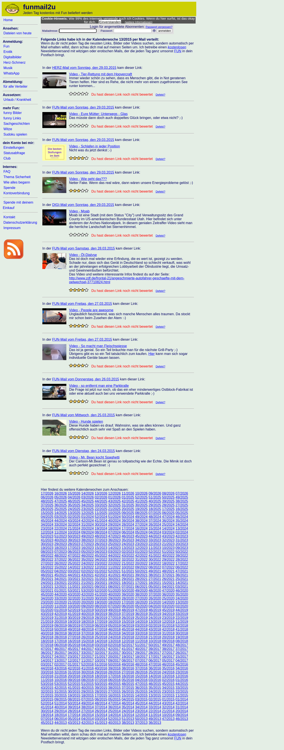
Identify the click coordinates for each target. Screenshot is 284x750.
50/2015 (101, 684)
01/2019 (60, 610)
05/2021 (154, 587)
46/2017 (60, 649)
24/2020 (182, 598)
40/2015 (87, 688)
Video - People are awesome (91, 310)
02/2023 (128, 552)
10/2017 (101, 660)
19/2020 (101, 602)
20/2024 (87, 528)
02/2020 (182, 606)
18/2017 (141, 656)
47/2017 (47, 649)
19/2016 (87, 676)
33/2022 (114, 559)
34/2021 (60, 579)
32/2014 (168, 707)
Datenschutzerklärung (20, 222)
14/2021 (182, 583)
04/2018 (87, 645)
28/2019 (101, 618)
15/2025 (47, 513)
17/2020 (128, 602)
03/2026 (87, 497)
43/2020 (74, 594)
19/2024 (101, 528)
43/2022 (128, 555)
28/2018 (60, 637)
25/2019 (141, 618)
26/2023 (101, 544)
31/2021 (101, 579)
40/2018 (47, 633)
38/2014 (87, 707)
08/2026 (168, 493)
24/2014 (128, 711)
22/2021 (74, 583)
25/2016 (154, 672)
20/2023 (182, 544)
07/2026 (182, 493)
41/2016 (87, 668)
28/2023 (74, 544)
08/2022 (154, 567)
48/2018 (87, 629)
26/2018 (87, 637)
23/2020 (47, 602)
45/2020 (47, 594)
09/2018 (168, 641)
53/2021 (74, 590)
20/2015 (60, 695)
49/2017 (168, 645)
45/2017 (74, 649)
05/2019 (114, 625)
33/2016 (47, 672)
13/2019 (154, 621)
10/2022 (128, 567)
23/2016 (182, 672)
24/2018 (114, 637)
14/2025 (60, 513)
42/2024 (87, 520)
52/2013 (114, 719)
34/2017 (74, 653)
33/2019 (182, 614)
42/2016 (74, 668)
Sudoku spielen (15, 134)
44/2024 (60, 520)
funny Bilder (12, 113)
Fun (6, 46)
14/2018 (101, 641)
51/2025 (154, 497)
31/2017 (114, 653)
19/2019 (74, 621)
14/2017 (47, 660)
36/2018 (101, 633)
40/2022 (168, 555)
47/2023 (114, 536)
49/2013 (154, 719)
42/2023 (182, 536)
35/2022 (87, 559)
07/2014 (47, 719)
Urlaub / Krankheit (17, 99)
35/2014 (128, 707)
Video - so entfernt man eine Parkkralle (99, 386)
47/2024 (168, 517)
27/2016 (128, 672)
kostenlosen (177, 47)
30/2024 (101, 524)
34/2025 (87, 505)
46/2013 (182, 719)
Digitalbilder (12, 57)
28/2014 (74, 711)
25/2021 (182, 579)
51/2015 (87, 684)
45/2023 (141, 536)
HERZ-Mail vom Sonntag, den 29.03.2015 (84, 68)
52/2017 (128, 645)
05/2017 (168, 660)
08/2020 (101, 606)
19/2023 (47, 548)
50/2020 (128, 590)
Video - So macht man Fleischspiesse (98, 346)
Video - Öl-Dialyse (83, 255)
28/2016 (114, 672)
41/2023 (47, 540)
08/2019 (74, 625)
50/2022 (182, 552)
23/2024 (47, 528)
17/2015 (101, 695)
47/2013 (168, 719)
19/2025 (141, 509)
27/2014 (87, 711)
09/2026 (154, 493)
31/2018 (168, 633)
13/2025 (74, 513)
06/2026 (47, 497)
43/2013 (74, 723)
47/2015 (141, 684)
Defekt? (160, 94)
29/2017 (141, 653)
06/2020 (128, 606)
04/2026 (74, 497)
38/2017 (168, 649)
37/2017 (182, 649)
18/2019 (87, 621)
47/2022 (74, 555)
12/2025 (87, 513)
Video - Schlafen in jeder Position (94, 146)
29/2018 (47, 637)
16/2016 (128, 676)
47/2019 (141, 610)
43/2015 (47, 688)
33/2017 (87, 653)
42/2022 (141, 555)
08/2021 (114, 587)
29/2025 (154, 505)
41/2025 (141, 501)
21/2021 (87, 583)
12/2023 (141, 548)
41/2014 (47, 707)
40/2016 (101, 668)
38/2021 (154, 575)
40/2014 (60, 707)
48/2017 (182, 645)
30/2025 (141, 505)
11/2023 (154, 548)
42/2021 (101, 575)
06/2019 (101, 625)
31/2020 (87, 598)
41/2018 (182, 629)
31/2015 (60, 691)
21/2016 (60, 676)
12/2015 (168, 695)
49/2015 (114, 684)
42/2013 (87, 723)
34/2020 (47, 598)
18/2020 (114, 602)
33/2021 (74, 579)
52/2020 (101, 590)
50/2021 (141, 571)
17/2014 (74, 715)
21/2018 (154, 637)
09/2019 (60, 625)
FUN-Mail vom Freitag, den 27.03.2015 (82, 303)
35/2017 (60, 653)
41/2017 (128, 649)
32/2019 (47, 618)
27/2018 (74, 637)
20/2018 (168, 637)
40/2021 (128, 575)
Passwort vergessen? (159, 26)
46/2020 (182, 590)
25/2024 (168, 524)
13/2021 (47, 587)
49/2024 (141, 517)
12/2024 (47, 532)
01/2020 (47, 610)
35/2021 (47, 579)
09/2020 (87, 606)
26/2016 (141, 672)
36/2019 (141, 614)
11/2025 (101, 513)
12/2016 (182, 676)
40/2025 (154, 501)
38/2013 (128, 723)
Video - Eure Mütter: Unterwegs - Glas (98, 114)
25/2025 (60, 509)
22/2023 (154, 544)
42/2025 (128, 501)
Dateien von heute (17, 33)
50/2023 (74, 536)
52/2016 (87, 664)
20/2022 (141, 563)
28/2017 (154, 653)
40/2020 (114, 594)
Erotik (7, 52)
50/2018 (60, 629)
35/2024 (182, 520)
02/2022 (87, 571)
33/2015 (182, 688)
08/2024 (101, 532)
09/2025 (128, 513)
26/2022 (60, 563)
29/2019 (87, 618)
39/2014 (74, 707)
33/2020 (60, 598)
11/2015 (182, 695)
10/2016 (60, 680)
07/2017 (141, 660)
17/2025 (168, 509)
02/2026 (101, 497)
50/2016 (114, 664)
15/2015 (128, 695)
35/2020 (182, 594)
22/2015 (182, 691)
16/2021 (154, 583)
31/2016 (74, 672)
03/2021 (182, 587)
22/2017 (87, 656)
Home (8, 20)
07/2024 (114, 532)
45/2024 (47, 520)
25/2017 (47, 656)
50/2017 (154, 645)
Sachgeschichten (16, 123)
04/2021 (168, 587)
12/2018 (128, 641)
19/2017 (128, 656)
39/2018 (60, 633)
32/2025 (114, 505)
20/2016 (74, 676)
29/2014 (60, 711)
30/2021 (114, 579)
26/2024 (154, 524)
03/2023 (114, 552)
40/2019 (87, 614)
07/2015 (87, 699)
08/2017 (128, 660)
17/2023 (74, 548)
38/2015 (114, 688)
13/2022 (87, 567)
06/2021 (141, 587)
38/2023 (87, 540)
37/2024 (154, 520)
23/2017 (74, 656)
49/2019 (114, 610)
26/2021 (168, 579)
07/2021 (128, 587)
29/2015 (87, 691)
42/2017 (114, 649)
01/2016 (182, 680)
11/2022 (114, 567)
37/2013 (141, 723)
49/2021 (154, 571)
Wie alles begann (16, 182)
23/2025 (87, 509)
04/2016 (141, 680)
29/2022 (168, 559)
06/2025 (168, 513)
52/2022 (154, 552)
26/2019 (128, 618)
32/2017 (101, 653)
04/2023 (101, 552)
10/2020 (74, 606)
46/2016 (168, 664)
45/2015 (168, 684)
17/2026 (47, 493)
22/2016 (47, 676)
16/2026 (60, 493)
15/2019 (128, 621)
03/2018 (101, 645)
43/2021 (87, 575)
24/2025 (74, 509)
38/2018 (74, 633)
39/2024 (128, 520)
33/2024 (60, 524)
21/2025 (114, 509)
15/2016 (141, 676)
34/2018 (128, 633)
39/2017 (154, 649)
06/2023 (74, 552)
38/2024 (141, 520)
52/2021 (114, 571)
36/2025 (60, 505)
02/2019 (154, 625)
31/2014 (182, 707)
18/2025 (154, 509)
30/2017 (128, 653)
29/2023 (60, 544)
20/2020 (87, 602)
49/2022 (47, 555)
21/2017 (101, 656)
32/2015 (47, 691)
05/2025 (182, 513)
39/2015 (101, 688)
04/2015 (128, 699)
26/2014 (101, 711)
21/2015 (47, 695)
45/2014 (141, 703)
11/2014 (154, 715)
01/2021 (60, 590)
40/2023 (60, 540)
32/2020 (74, 598)
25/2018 (101, 637)
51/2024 (114, 517)
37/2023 (101, 540)
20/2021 (101, 583)
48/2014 (101, 703)
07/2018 (47, 645)
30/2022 (154, 559)
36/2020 (168, 594)
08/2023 (47, 552)
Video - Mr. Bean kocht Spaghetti (94, 457)
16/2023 (87, 548)
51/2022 (168, 552)
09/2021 (101, 587)
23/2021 (60, 583)
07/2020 (114, 606)
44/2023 (154, 536)
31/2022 (141, 559)
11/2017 (87, 660)
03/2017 (47, 664)
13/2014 (128, 715)
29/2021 (128, 579)
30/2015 (74, 691)
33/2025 (101, 505)
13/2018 (114, 641)
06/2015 (101, 699)
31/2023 (182, 540)
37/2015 (128, 688)
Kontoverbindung (16, 193)
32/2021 (87, 579)
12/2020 (47, 606)
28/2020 (128, 598)
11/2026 (128, 493)
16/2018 (74, 641)
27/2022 (47, 563)
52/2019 (74, 610)
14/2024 (168, 528)
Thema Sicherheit (16, 177)
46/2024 (182, 517)
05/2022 (47, 571)
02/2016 (168, 680)
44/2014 (154, 703)
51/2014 (60, 703)
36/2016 (154, 668)
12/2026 (114, 493)
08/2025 (141, 513)
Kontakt (9, 217)
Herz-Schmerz (14, 62)
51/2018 (47, 629)
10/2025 (114, 513)
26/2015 (128, 691)
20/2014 (182, 711)
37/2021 (168, 575)
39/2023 (74, 540)
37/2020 (154, 594)
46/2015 (154, 684)
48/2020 (154, 590)
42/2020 (87, 594)
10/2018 (154, 641)
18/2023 (60, 548)
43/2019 (47, 614)
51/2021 (128, 571)
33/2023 (154, 540)
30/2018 (182, 633)
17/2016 (114, 676)
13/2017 (60, 660)
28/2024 (128, 524)
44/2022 (114, 555)
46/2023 (128, 536)
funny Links (12, 118)
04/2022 (60, 571)
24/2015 (154, 691)
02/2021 (47, 590)
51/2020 (114, 590)
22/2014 (154, 711)
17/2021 (141, 583)
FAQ (6, 171)
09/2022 (141, 567)
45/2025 (87, 501)
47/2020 (168, 590)
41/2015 (74, 688)
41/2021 (114, 575)
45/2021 (60, 575)
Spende (9, 188)
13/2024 (182, 528)
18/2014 (60, 715)
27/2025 (182, 505)
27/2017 (168, 653)
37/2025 (47, 505)
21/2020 (74, 602)
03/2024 (168, 532)
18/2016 (101, 676)
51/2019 (87, 610)
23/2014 (141, 711)
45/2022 (101, 555)
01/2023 (141, 552)
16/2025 (182, 509)
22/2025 (101, 509)
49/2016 (128, 664)
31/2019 (60, 618)
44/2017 (87, 649)
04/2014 (87, 719)
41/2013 (101, 723)
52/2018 (182, 625)
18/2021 (128, 583)
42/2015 (60, 688)
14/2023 (114, 548)
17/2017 (154, 656)
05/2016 (128, 680)
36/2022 (74, 559)
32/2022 (128, 559)
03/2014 (101, 719)
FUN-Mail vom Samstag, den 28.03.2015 (83, 248)
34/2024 (47, 524)
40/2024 (114, 520)
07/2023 (60, 552)
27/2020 (141, 598)
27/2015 (114, 691)
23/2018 (128, 637)
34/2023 (141, 540)
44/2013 (60, 723)
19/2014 (47, 715)
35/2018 (114, 633)
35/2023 (128, 540)
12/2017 (74, 660)
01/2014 (182, 699)
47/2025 (60, 501)
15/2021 (168, 583)
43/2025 (114, 501)
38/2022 (47, 559)
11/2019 (182, 621)
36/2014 (114, 707)
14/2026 (87, 493)
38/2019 (114, 614)
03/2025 (60, 517)
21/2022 (128, 563)
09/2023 (182, 548)
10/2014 (168, 715)
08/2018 (182, 641)
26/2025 (47, 509)
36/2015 (141, 688)
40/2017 (141, 649)
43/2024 (74, 520)
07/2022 (168, 567)
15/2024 (154, 528)
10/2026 (141, 493)
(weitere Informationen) (139, 22)
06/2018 (60, 645)
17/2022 (182, 563)
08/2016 (87, 680)
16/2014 (87, 715)
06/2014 (60, 719)
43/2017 (101, 649)
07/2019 (87, 625)
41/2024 (101, 520)
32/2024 (74, 524)
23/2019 (168, 618)
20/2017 (114, 656)
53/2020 (87, 590)
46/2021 (47, 575)
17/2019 (101, 621)
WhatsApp (11, 73)
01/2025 (128, 497)
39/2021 (141, 575)
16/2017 (168, 656)
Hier (151, 354)
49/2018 (74, 629)
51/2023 (60, 536)
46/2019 (154, 610)
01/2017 (74, 664)
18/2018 (47, 641)
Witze (7, 129)
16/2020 (141, 602)
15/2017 (182, 656)
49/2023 (87, 536)
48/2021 (168, 571)
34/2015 (168, 688)
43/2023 (168, 536)
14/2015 (141, 695)
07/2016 (101, 680)
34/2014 (141, 707)
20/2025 (128, 509)
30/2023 (47, 544)
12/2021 (60, 587)
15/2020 (154, 602)
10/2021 (87, 587)
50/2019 (101, 610)
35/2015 (154, 688)
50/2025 (168, 497)
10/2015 (47, 699)
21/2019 (47, 621)
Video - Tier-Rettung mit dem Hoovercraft (100, 74)
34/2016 (182, 668)
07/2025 (154, 513)
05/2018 (74, 645)
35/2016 (168, 668)
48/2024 (154, 517)
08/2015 (74, 699)
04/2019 (128, 625)
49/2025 (182, 497)
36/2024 (168, 520)
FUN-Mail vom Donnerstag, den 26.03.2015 (85, 379)
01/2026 (114, 497)
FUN (177, 51)
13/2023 (128, 548)
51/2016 (101, 664)
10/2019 (47, 625)
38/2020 (141, 594)
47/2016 (154, 664)
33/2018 (141, 633)
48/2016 (141, 664)
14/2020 (168, 602)
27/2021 (154, 579)
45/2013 (47, 723)
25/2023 (114, 544)
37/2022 (60, 559)
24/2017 (60, 656)
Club (7, 158)
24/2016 (168, 672)
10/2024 (74, 532)
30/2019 (74, 618)
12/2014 (141, 715)
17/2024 (128, 528)
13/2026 (101, 493)
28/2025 (168, 505)
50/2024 (128, 517)
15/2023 (101, 548)
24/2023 (128, 544)
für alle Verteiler (15, 86)
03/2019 (141, 625)
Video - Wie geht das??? (88, 179)
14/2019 (141, 621)
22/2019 (182, 618)
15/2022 (60, 567)
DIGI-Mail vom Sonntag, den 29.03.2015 (83, 205)
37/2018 (87, 633)
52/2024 (101, 517)
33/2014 (154, 707)
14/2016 (154, 676)
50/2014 (74, 703)
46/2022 (87, 555)
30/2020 (101, 598)
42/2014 (182, 703)
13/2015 (154, 695)
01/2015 (168, 699)
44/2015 (182, 684)
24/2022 (87, 563)
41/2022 (154, 555)
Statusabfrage (14, 153)
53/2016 (47, 684)
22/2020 (60, 602)
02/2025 (74, 517)
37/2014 (101, 707)
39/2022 (182, 555)
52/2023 (47, 536)
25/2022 (74, 563)
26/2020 (154, 598)
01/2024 (87, 517)
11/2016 (47, 680)
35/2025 (74, 505)
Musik (8, 68)
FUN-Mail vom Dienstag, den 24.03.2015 (83, 451)
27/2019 (114, 618)
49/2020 (141, 590)
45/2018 (128, 629)
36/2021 (182, 575)
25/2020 (168, 598)
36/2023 (114, 540)
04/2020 (154, 606)
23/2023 (141, 544)
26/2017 (182, 653)
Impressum (12, 228)
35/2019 (154, 614)
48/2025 (47, 501)
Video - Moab (79, 211)
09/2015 (60, 699)
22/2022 (114, 563)
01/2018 (168, 625)
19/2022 (154, 563)
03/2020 (168, 606)
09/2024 (87, 532)
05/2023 (87, 552)
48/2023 (101, 536)
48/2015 (128, 684)
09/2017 (114, 660)
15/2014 (101, 715)
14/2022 (74, 567)
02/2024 (182, 532)
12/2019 (168, 621)
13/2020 (182, 602)
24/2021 (47, 583)
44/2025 (101, 501)
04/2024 (154, 532)
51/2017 (141, 645)
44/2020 (60, 594)
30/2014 (47, 711)
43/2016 (60, 668)
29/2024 (114, 524)
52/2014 (47, 703)
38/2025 (182, 501)
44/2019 (182, 610)
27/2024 (141, 524)
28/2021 (141, 579)
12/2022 (101, 567)
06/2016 (114, 680)
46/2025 (74, 501)
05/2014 (74, 719)
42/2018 (168, 629)
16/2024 (141, 528)
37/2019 (128, 614)
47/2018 (101, 629)
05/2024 (141, 532)
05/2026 (60, 497)
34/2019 (168, 614)
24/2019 (154, 618)
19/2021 (114, 583)
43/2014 (168, 703)
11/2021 (74, 587)
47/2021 (182, 571)
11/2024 (60, 532)
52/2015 (74, 684)
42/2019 (60, 614)
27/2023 (87, 544)
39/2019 (101, 614)
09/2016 (74, 680)
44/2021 (74, 575)
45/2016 (182, 664)
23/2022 (101, 563)
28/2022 (182, 559)
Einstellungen (13, 147)
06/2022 (182, 567)
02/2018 (114, 645)
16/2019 (114, 621)
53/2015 (60, 684)
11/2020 (60, 606)
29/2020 (114, 598)
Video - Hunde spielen (86, 421)
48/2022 (60, 555)
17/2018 (60, 641)
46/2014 (128, 703)
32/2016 (60, 672)
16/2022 (47, 567)
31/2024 (87, 524)
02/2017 (60, 664)
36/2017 (47, 653)
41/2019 (74, 614)
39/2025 (168, 501)
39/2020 (128, 594)
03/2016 (154, 680)
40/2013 (114, 723)
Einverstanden (110, 22)
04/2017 (182, 660)
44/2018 (141, 629)
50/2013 (141, 719)
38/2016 (128, 668)
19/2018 (182, 637)
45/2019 (168, 610)
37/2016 (141, 668)
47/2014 (114, 703)
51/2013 (128, 719)
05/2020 (141, 606)
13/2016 (168, 676)
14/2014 (114, 715)
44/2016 (47, 668)
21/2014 (168, 711)
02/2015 (154, 699)
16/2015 (114, 695)
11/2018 (141, 641)
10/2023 (168, 548)
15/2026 (74, 493)
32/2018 (154, 633)
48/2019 (128, 610)
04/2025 (47, 517)
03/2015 (141, 699)
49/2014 (87, 703)
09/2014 (182, 715)
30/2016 (87, 672)
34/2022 (101, 559)
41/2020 (101, 594)
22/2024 (60, 528)
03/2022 (74, 571)
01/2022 (101, 571)
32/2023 (168, 540)
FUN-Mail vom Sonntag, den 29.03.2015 (83, 107)
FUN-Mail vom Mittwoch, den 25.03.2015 (83, 415)
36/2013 (154, 723)
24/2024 (182, 524)
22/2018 (141, 637)
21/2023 (168, 544)
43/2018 (154, 629)
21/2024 (74, 528)
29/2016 (101, 672)
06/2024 (128, 532)
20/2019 (60, 621)
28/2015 (101, 691)
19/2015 (74, 695)
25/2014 (114, 711)
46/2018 (114, 629)
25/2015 (141, 691)
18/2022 (168, 563)
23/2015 (168, 691)
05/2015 (114, 699)
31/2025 (128, 505)
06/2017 (154, 660)
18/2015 (87, 695)
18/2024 (114, 528)
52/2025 (141, 497)
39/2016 (114, 668)
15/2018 (87, 641)
